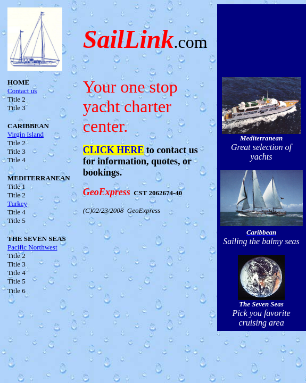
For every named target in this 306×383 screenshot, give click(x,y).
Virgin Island (25, 134)
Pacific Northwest (32, 247)
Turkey (17, 203)
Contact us (22, 91)
